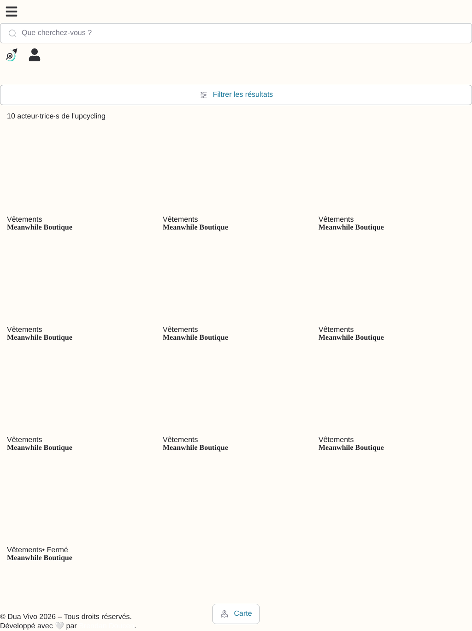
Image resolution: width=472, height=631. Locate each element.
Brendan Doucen (106, 626)
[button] (11, 11)
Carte (236, 614)
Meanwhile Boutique (39, 227)
